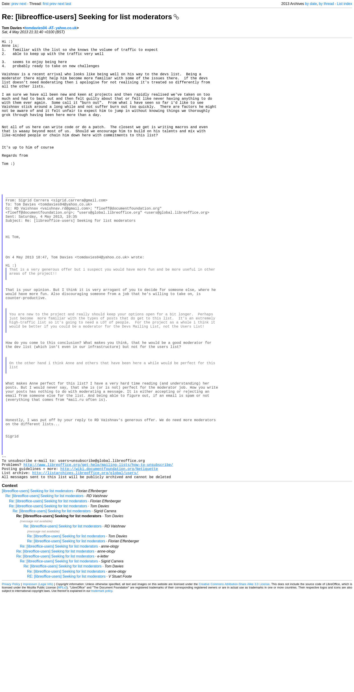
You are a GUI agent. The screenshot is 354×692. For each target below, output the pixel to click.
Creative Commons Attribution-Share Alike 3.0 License (234, 681)
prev (15, 4)
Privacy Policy (11, 681)
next (22, 4)
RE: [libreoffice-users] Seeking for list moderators (66, 674)
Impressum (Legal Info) (38, 681)
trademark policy (101, 688)
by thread (326, 4)
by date (311, 4)
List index (344, 4)
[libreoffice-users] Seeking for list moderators (37, 588)
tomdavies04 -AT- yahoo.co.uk (51, 28)
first (46, 4)
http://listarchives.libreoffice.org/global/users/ (85, 569)
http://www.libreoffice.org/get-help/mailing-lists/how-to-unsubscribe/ (98, 559)
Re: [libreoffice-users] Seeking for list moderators (90, 17)
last (68, 4)
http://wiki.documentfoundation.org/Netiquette (109, 564)
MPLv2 (62, 685)
